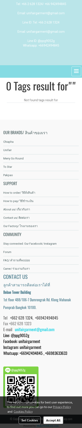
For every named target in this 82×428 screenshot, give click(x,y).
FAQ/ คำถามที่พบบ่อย (16, 260)
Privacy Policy (62, 407)
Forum (7, 252)
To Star (7, 166)
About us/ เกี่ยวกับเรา (16, 209)
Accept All (53, 420)
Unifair (7, 150)
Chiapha (8, 141)
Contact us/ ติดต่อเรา (16, 217)
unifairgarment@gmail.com (34, 329)
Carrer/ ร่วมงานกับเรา (16, 268)
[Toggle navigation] (76, 71)
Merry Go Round (13, 158)
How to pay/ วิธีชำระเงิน (18, 201)
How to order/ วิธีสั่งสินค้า (19, 192)
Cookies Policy (23, 411)
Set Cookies (29, 420)
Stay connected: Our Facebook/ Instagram (30, 243)
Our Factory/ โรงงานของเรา (20, 226)
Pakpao (8, 175)
